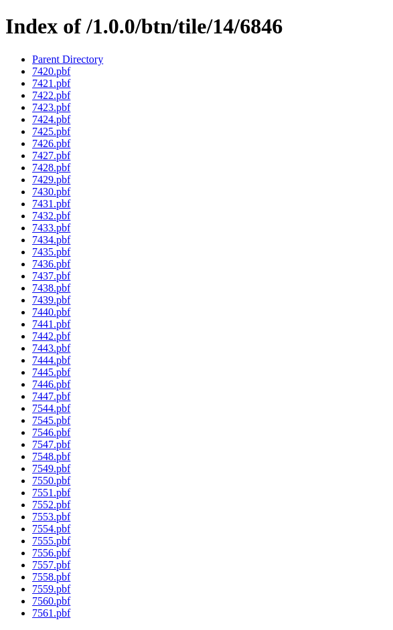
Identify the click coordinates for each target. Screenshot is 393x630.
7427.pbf (51, 155)
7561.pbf (51, 613)
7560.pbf (51, 601)
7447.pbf (51, 396)
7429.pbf (51, 179)
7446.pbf (51, 384)
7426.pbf (51, 143)
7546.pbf (51, 432)
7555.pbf (51, 540)
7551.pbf (51, 492)
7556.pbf (51, 552)
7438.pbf (51, 288)
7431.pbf (51, 203)
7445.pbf (51, 372)
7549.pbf (51, 468)
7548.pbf (51, 456)
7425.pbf (51, 131)
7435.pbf (51, 251)
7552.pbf (51, 504)
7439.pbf (51, 300)
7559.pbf (51, 589)
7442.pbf (51, 336)
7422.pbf (51, 95)
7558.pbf (51, 577)
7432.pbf (51, 215)
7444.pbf (51, 360)
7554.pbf (51, 528)
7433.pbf (51, 227)
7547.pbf (51, 444)
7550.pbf (51, 480)
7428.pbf (51, 167)
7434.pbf (51, 239)
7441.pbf (51, 324)
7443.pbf (51, 348)
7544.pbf (51, 408)
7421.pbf (51, 83)
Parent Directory (67, 59)
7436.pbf (51, 264)
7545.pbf (51, 420)
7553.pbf (51, 516)
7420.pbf (51, 71)
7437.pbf (51, 276)
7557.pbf (51, 564)
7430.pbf (51, 191)
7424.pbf (51, 119)
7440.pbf (51, 312)
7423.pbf (51, 107)
